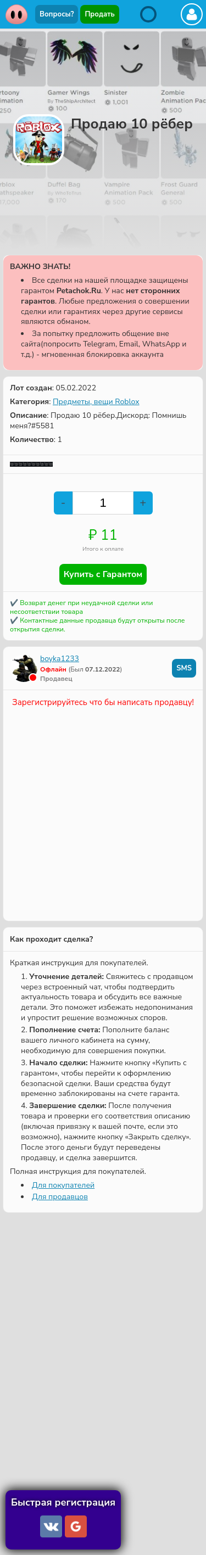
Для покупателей (63, 1185)
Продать (99, 14)
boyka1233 (59, 658)
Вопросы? (57, 14)
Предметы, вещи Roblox (96, 401)
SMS (184, 668)
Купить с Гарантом (103, 574)
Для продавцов (60, 1197)
